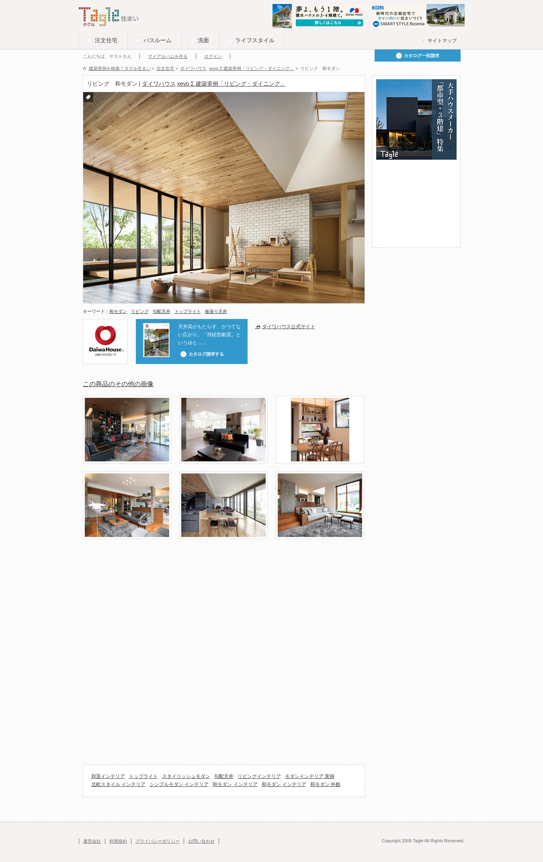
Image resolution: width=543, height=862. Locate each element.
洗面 (203, 40)
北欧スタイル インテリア (118, 784)
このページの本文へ (99, 0)
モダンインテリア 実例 (309, 776)
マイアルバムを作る (168, 56)
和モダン (118, 311)
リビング (140, 311)
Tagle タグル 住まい (109, 17)
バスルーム (157, 40)
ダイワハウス (159, 83)
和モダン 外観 (325, 784)
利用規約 (118, 841)
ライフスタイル (255, 40)
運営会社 (92, 841)
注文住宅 (106, 40)
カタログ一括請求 (421, 55)
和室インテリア (108, 776)
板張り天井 (216, 311)
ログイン (213, 56)
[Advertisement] (229, 573)
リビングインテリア (259, 776)
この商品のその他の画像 (118, 384)
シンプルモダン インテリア (179, 784)
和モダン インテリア (235, 784)
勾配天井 (161, 311)
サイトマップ (442, 40)
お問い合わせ (201, 841)
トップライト (187, 311)
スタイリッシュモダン (186, 776)
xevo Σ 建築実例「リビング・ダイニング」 (231, 83)
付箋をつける (88, 97)
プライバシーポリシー (157, 841)
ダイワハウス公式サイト (288, 326)
